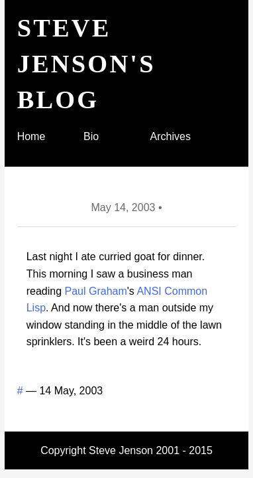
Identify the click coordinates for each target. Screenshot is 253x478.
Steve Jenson (121, 450)
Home (31, 136)
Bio (91, 136)
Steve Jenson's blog (86, 64)
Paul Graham (96, 291)
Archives (170, 136)
